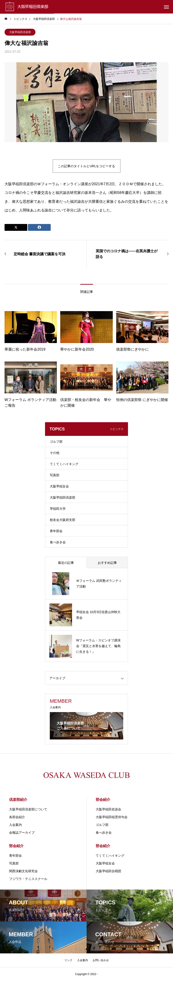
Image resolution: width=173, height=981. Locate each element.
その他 (54, 453)
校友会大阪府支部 (62, 520)
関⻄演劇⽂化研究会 (23, 871)
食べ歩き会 (58, 542)
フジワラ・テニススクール (28, 879)
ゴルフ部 (56, 441)
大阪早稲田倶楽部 (20, 32)
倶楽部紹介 (18, 799)
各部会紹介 (17, 817)
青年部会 (56, 531)
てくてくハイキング (64, 464)
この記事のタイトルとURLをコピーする (86, 166)
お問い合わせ (101, 960)
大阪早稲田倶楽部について (28, 809)
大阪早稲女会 (59, 486)
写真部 (54, 475)
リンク (68, 960)
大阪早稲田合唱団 (108, 871)
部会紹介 (103, 799)
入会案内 (15, 825)
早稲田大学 (58, 508)
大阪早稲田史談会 (108, 809)
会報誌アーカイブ (22, 832)
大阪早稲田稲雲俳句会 (112, 817)
